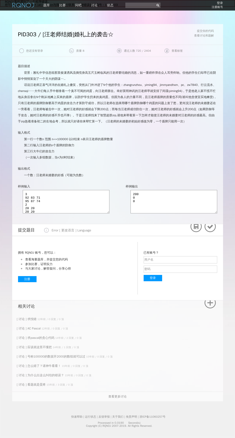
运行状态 (90, 417)
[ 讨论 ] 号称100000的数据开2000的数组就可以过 (51, 356)
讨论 (94, 5)
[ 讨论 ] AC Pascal (29, 328)
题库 (46, 5)
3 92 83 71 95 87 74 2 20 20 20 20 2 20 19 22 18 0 (66, 201)
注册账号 (217, 7)
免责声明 (131, 417)
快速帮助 (76, 417)
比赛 (62, 5)
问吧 (78, 5)
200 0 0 (174, 201)
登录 (220, 3)
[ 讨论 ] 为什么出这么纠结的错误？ (41, 375)
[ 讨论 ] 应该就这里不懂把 (35, 347)
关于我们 (117, 417)
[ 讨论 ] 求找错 (27, 319)
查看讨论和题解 (204, 35)
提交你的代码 (205, 31)
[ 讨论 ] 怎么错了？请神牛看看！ (39, 366)
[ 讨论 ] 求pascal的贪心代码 (36, 338)
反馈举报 (104, 417)
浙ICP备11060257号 (152, 417)
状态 (110, 5)
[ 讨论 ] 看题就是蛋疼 (32, 385)
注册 (27, 279)
